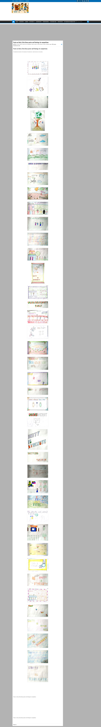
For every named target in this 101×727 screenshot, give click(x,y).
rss (83, 1)
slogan (50, 44)
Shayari (26, 21)
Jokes (17, 21)
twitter (77, 1)
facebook (79, 1)
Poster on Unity (36, 44)
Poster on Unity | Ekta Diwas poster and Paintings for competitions (31, 42)
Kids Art (21, 44)
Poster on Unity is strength (44, 44)
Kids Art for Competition (27, 44)
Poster (32, 44)
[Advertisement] (62, 11)
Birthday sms (60, 21)
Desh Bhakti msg (53, 21)
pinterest (88, 1)
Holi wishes (32, 21)
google (81, 1)
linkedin (84, 1)
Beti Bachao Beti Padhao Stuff (69, 21)
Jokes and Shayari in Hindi (13, 22)
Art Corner (17, 44)
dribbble (86, 1)
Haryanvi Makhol (46, 21)
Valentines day (38, 21)
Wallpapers (22, 21)
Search (88, 22)
